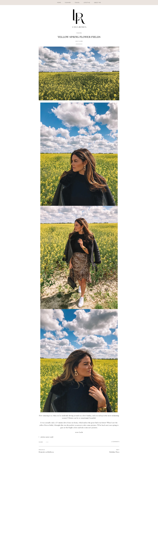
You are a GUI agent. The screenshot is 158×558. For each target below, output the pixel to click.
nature (48, 437)
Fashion (68, 2)
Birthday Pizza (114, 452)
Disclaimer (42, 554)
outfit (51, 437)
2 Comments (115, 441)
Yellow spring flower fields (79, 37)
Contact (35, 554)
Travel (77, 2)
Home (59, 2)
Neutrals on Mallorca (46, 452)
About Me (97, 2)
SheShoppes (151, 554)
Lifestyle (87, 2)
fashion (43, 437)
